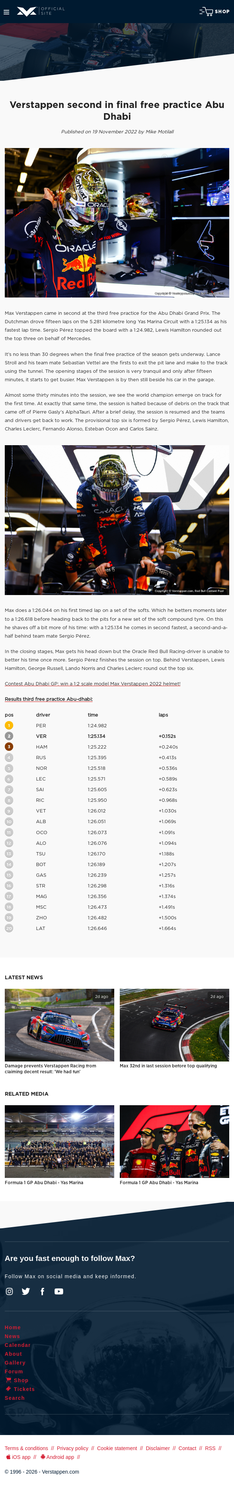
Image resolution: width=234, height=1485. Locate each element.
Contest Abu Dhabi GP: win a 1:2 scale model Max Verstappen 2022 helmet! (92, 684)
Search (15, 1398)
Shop (214, 11)
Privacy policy (73, 1448)
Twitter (26, 1291)
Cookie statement (117, 1448)
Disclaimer (158, 1448)
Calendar (18, 1345)
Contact (187, 1448)
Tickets (20, 1389)
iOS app (17, 1457)
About (13, 1354)
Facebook (42, 1291)
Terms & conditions (26, 1448)
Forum (14, 1371)
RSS (210, 1448)
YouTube (59, 1291)
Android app (56, 1457)
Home (13, 1327)
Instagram (9, 1291)
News (12, 1336)
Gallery (15, 1363)
